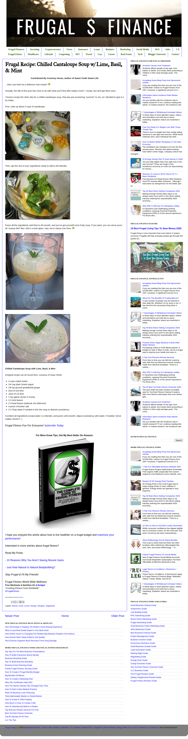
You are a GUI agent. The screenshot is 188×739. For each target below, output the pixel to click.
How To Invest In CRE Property (18, 699)
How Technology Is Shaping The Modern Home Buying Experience (33, 627)
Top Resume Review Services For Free (22, 710)
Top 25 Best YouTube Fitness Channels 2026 (161, 387)
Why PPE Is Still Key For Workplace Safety (160, 206)
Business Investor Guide (141, 640)
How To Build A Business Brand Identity (22, 655)
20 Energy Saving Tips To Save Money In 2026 (162, 159)
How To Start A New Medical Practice (21, 689)
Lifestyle (49, 54)
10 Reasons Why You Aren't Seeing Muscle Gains (35, 560)
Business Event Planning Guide (18, 665)
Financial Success (18, 597)
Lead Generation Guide (141, 650)
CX (177, 49)
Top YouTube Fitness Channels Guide (147, 667)
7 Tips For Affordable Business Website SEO (161, 467)
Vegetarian (50, 606)
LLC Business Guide (139, 670)
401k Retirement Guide (141, 629)
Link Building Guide (139, 612)
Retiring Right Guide (139, 653)
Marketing (125, 49)
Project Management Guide (142, 636)
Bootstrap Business (32, 727)
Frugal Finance (11, 727)
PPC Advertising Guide (140, 615)
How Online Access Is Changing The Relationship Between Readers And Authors (40, 634)
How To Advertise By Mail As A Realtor (21, 706)
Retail (84, 727)
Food (21, 606)
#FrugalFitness (12, 591)
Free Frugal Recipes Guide (142, 674)
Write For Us (128, 727)
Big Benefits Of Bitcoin (14, 675)
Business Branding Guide (16, 658)
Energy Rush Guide (139, 660)
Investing (34, 49)
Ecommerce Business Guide (143, 643)
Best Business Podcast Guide (143, 633)
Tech (140, 54)
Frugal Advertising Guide (141, 622)
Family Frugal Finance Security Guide (21, 669)
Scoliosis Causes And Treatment (156, 65)
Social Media (142, 49)
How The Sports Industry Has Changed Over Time (26, 686)
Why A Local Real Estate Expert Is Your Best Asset (27, 630)
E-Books (64, 727)
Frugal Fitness (15, 54)
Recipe (33, 606)
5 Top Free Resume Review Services (158, 357)
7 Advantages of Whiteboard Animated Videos (162, 112)
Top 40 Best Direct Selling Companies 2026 (161, 191)
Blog (119, 727)
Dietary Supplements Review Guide (146, 677)
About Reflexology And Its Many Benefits (159, 540)
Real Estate (126, 54)
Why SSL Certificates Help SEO (18, 682)
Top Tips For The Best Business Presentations (25, 651)
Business (110, 49)
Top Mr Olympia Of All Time (17, 717)
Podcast (77, 727)
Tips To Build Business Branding (19, 662)
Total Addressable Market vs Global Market (23, 696)
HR (50, 727)
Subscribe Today (53, 425)
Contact (175, 54)
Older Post (117, 615)
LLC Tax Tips (10, 720)
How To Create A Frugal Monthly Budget (22, 672)
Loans (97, 49)
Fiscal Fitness (110, 727)
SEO (157, 49)
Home (65, 615)
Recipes (41, 606)
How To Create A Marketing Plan (19, 679)
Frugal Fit (98, 727)
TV (71, 727)
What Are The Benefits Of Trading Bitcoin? (160, 298)
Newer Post (12, 615)
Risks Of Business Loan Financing (20, 693)
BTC (91, 727)
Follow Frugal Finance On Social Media (159, 554)
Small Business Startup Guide (143, 605)
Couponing (64, 54)
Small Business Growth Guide (143, 646)
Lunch (26, 606)
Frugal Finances (16, 49)
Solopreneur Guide (139, 609)
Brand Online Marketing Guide (144, 619)
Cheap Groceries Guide (141, 663)
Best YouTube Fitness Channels (19, 713)
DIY (78, 54)
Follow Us (143, 727)
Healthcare (33, 54)
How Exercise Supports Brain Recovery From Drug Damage (31, 641)
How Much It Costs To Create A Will (20, 703)
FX (136, 727)
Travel (89, 54)
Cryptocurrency (53, 49)
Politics (56, 727)
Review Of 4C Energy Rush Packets (158, 481)
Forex (69, 49)
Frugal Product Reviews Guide (144, 681)
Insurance (83, 49)
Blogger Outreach (157, 54)
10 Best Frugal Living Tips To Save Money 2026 (156, 228)
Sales (167, 49)
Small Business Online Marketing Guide (148, 626)
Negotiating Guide (138, 657)
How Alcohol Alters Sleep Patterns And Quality (25, 637)
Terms (44, 727)
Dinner (15, 606)
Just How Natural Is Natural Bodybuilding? (31, 567)
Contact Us (154, 727)
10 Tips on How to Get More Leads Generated (162, 526)
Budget (41, 585)
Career (111, 54)
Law (100, 54)
